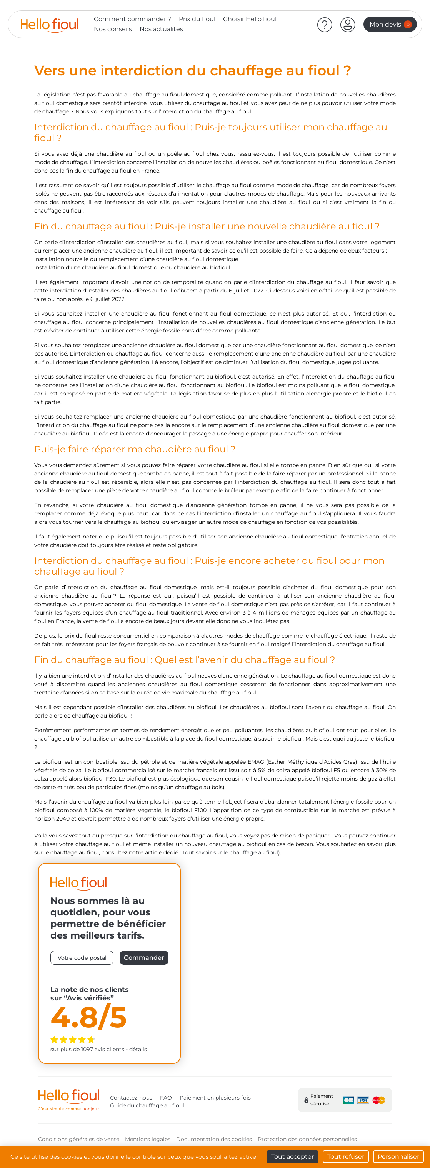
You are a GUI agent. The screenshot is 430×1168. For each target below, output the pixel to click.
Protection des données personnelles (307, 1139)
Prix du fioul (197, 19)
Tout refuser (345, 1156)
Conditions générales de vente (78, 1139)
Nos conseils (113, 29)
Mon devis (391, 24)
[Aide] (325, 24)
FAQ (166, 1097)
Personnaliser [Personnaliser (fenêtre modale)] (398, 1156)
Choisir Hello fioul (250, 19)
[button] (348, 24)
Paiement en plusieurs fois (215, 1097)
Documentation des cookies (214, 1139)
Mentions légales (147, 1139)
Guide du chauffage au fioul (147, 1105)
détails (138, 1049)
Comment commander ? (132, 19)
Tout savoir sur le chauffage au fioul (230, 852)
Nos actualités (161, 29)
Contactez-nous (131, 1097)
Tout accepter (292, 1156)
